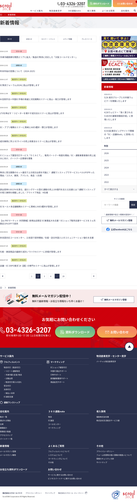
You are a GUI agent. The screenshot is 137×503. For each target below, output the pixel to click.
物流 (50, 416)
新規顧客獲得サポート (59, 378)
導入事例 (91, 10)
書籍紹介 (3, 428)
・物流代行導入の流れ (13, 382)
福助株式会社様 (102, 416)
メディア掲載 (67, 39)
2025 (106, 160)
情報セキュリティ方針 (105, 458)
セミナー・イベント (48, 39)
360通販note (74, 10)
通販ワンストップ (12, 402)
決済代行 (7, 389)
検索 (133, 204)
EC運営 (51, 420)
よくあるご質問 (56, 446)
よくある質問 (108, 10)
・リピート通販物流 (12, 371)
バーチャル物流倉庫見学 (106, 361)
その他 (51, 462)
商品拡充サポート (57, 382)
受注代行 (7, 385)
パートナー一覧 (6, 439)
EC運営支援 (8, 396)
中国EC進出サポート (58, 371)
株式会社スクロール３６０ (12, 493)
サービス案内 (36, 10)
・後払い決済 (9, 393)
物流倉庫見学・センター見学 (111, 356)
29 (63, 276)
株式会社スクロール (71, 493)
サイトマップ (101, 462)
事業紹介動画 (5, 431)
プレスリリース (87, 39)
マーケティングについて (58, 458)
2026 (106, 153)
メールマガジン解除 (8, 455)
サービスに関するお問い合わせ (60, 475)
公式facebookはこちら (121, 229)
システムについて (55, 455)
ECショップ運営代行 (58, 367)
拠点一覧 (3, 416)
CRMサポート (55, 374)
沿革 (2, 424)
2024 (106, 167)
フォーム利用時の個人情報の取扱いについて (114, 455)
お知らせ (29, 39)
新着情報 (108, 86)
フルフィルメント (12, 362)
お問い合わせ (127, 3)
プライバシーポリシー (105, 451)
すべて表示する (111, 189)
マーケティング (57, 362)
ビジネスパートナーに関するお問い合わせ (65, 478)
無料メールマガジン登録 (121, 220)
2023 (106, 174)
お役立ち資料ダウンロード (13, 469)
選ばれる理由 (5, 420)
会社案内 (125, 10)
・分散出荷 (8, 378)
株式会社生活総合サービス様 (107, 420)
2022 (106, 181)
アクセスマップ (6, 435)
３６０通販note (56, 411)
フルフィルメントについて (59, 451)
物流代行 (13, 367)
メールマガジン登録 (8, 451)
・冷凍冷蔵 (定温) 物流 (13, 374)
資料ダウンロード (101, 3)
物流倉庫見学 (55, 10)
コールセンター (54, 424)
